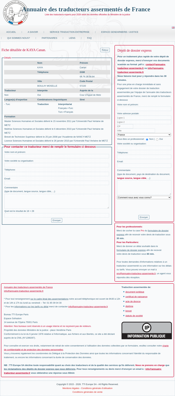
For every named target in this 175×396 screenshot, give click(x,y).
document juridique (134, 292)
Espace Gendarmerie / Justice (119, 32)
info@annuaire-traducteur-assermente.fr (23, 291)
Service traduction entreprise (69, 32)
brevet (128, 311)
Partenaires (49, 38)
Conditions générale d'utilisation (96, 388)
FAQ (89, 38)
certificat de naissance (136, 296)
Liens (72, 38)
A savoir (33, 32)
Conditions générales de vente (87, 392)
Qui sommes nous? (18, 38)
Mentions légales (71, 388)
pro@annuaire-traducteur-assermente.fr (136, 273)
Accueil (11, 32)
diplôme (129, 306)
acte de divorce (132, 301)
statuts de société (134, 315)
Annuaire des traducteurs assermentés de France (86, 9)
